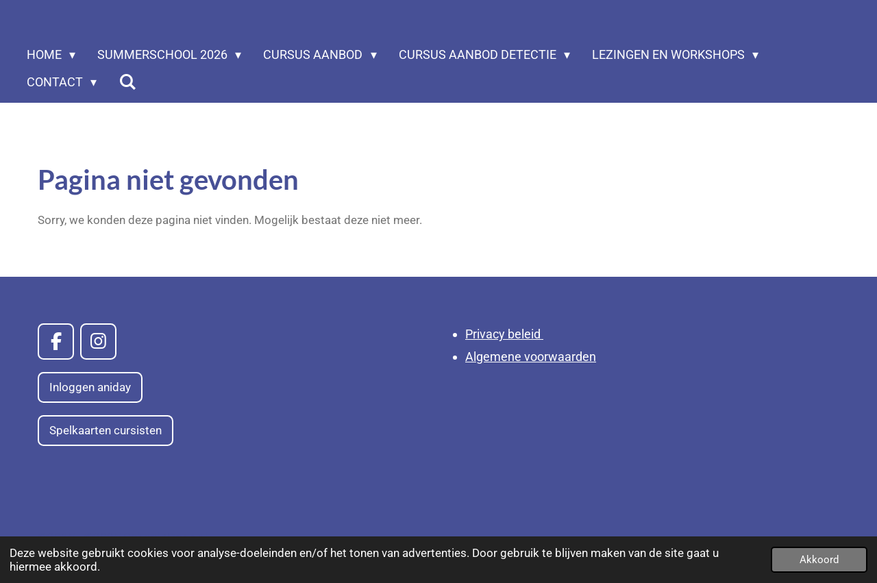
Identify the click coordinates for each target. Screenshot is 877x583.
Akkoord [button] (819, 560)
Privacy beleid (504, 334)
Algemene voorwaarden (530, 356)
